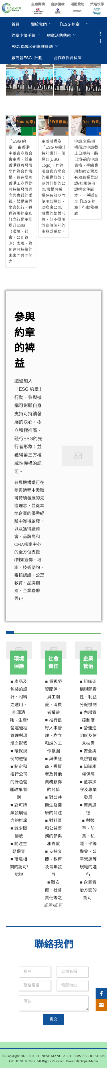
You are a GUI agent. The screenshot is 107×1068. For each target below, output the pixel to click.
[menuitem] (15, 24)
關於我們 (39, 24)
